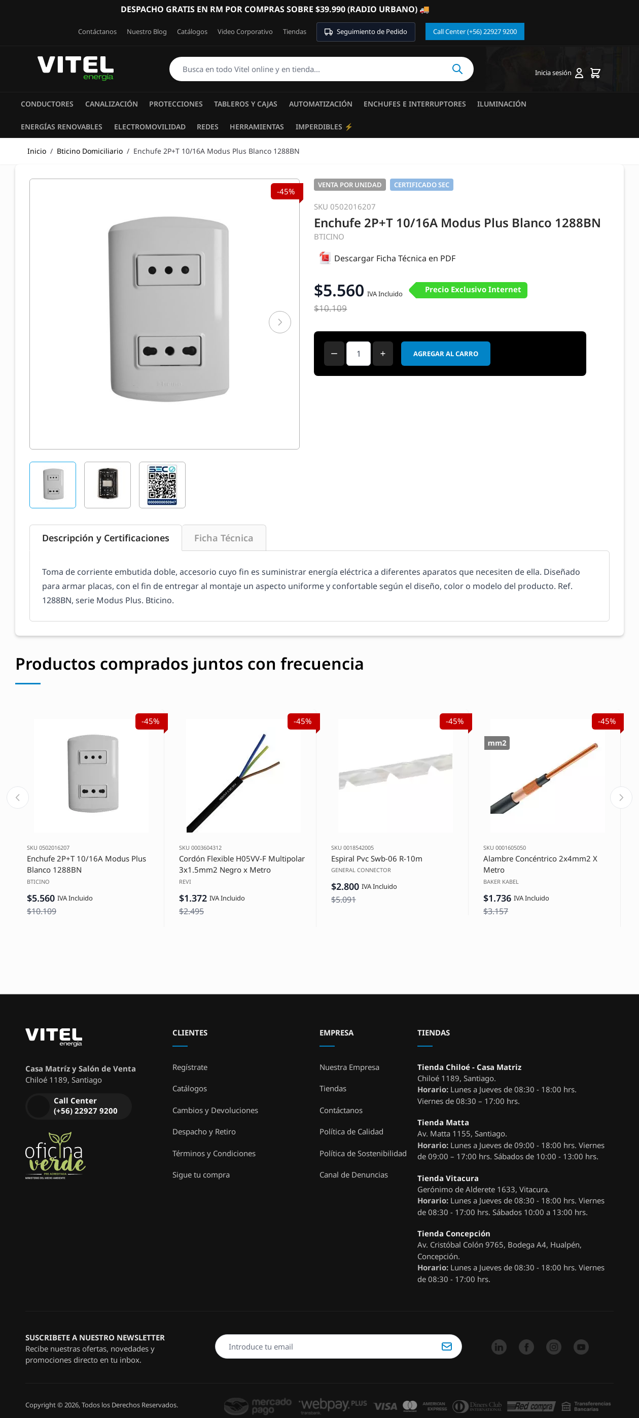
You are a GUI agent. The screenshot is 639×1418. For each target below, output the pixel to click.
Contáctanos (97, 31)
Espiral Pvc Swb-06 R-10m (376, 858)
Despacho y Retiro (204, 1131)
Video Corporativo (245, 31)
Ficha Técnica (224, 538)
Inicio (36, 151)
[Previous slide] (18, 797)
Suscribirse (447, 1346)
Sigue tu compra (201, 1174)
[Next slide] (621, 797)
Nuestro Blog (147, 31)
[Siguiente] (280, 322)
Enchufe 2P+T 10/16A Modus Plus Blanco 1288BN (86, 864)
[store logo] (76, 69)
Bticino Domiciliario (90, 151)
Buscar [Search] (457, 69)
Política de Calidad (351, 1131)
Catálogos (192, 31)
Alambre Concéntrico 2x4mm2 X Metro (540, 864)
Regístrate (189, 1067)
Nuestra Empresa (349, 1067)
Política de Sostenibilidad (363, 1153)
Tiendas (294, 31)
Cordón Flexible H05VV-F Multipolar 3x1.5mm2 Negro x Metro (242, 864)
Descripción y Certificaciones (105, 538)
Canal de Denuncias (354, 1174)
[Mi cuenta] (559, 73)
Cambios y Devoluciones (215, 1110)
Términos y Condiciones (214, 1153)
